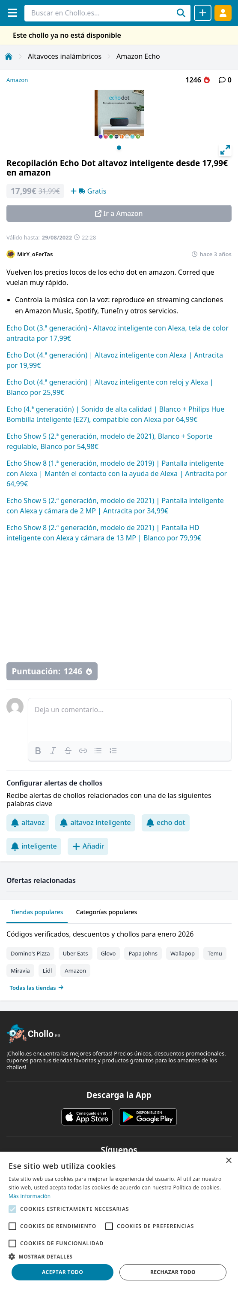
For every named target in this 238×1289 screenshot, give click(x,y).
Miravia (20, 970)
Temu (215, 953)
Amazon (17, 80)
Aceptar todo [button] (62, 1272)
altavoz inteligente (95, 822)
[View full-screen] (225, 149)
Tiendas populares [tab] (37, 912)
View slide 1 (119, 148)
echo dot (165, 822)
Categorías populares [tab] (106, 912)
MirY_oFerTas (35, 254)
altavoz (28, 822)
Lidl (47, 970)
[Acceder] (223, 13)
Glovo (108, 953)
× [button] (228, 1161)
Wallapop (182, 953)
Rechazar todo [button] (173, 1272)
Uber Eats (75, 953)
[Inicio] (8, 56)
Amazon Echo (138, 56)
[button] (119, 1256)
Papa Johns (143, 953)
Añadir (88, 846)
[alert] (119, 1220)
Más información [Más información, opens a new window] (30, 1196)
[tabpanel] (119, 959)
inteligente (34, 846)
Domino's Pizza (30, 953)
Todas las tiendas (37, 988)
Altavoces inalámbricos (64, 56)
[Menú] (12, 12)
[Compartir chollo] (202, 13)
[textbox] (129, 719)
